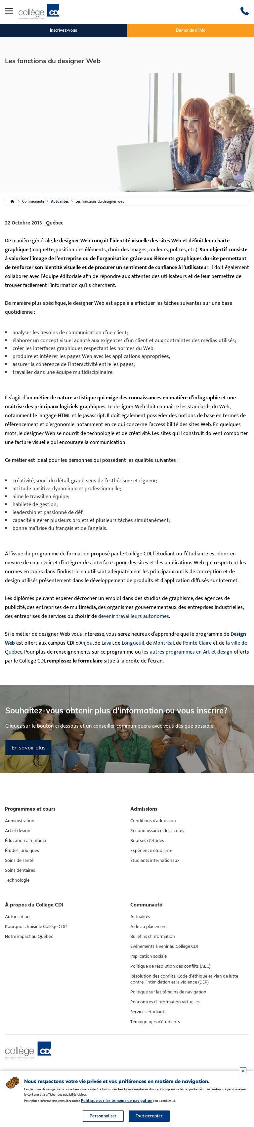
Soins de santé (19, 861)
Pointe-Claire (197, 643)
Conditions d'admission (153, 821)
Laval (107, 643)
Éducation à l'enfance (26, 841)
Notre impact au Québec (29, 937)
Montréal (163, 643)
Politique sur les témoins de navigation (168, 992)
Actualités (60, 201)
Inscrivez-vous (63, 30)
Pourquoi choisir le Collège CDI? (36, 927)
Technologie (17, 880)
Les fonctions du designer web (99, 201)
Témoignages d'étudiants (155, 1022)
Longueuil (133, 643)
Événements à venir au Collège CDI (164, 946)
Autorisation (17, 917)
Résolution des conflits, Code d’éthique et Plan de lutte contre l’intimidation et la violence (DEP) (184, 979)
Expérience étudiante (151, 851)
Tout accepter (149, 1115)
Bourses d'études (147, 841)
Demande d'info (190, 30)
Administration (19, 821)
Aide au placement (148, 927)
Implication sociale (148, 956)
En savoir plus (29, 747)
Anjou (86, 643)
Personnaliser (103, 1115)
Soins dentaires (20, 870)
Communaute (33, 201)
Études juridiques (22, 851)
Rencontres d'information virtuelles (165, 1002)
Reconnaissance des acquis (157, 831)
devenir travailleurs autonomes (133, 616)
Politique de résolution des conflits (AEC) (170, 966)
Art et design (17, 831)
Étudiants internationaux (155, 861)
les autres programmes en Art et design (187, 652)
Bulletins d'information (152, 937)
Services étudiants (148, 1012)
